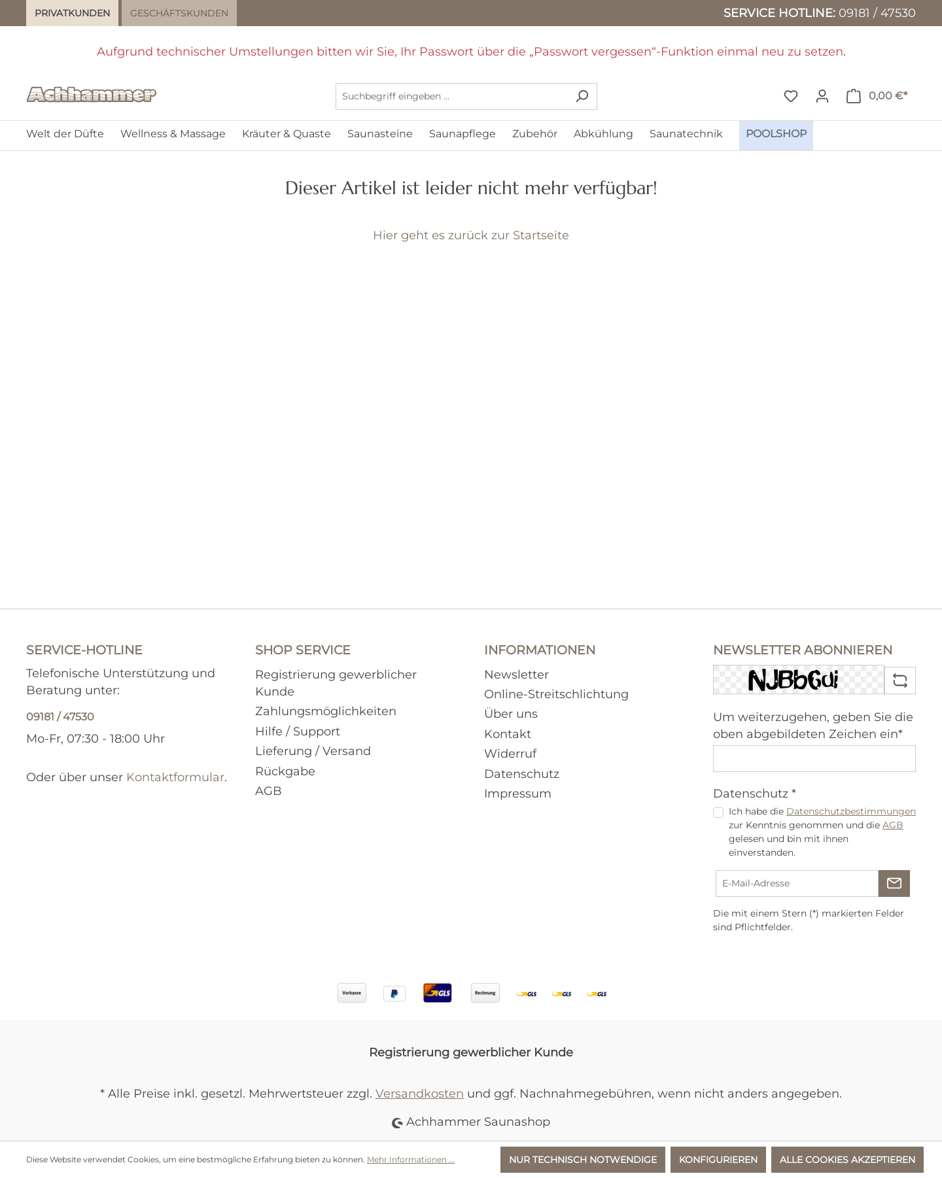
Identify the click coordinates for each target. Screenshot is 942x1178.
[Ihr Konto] (822, 96)
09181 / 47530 (877, 13)
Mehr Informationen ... (411, 1159)
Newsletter (516, 674)
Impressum (517, 793)
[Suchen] (582, 96)
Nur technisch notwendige (583, 1160)
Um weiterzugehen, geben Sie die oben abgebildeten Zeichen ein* (813, 725)
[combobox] (451, 96)
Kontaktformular (175, 777)
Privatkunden (72, 13)
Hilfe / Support (297, 731)
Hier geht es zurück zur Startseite (471, 235)
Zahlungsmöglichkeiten (325, 711)
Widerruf (510, 753)
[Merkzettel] (791, 96)
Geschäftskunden (179, 13)
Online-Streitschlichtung (556, 694)
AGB (268, 791)
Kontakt (507, 734)
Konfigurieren (718, 1160)
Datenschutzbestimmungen (851, 811)
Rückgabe (285, 771)
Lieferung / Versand (313, 751)
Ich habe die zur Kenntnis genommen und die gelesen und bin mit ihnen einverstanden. (822, 831)
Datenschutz (521, 774)
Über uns (511, 713)
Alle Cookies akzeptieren (847, 1160)
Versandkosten (419, 1093)
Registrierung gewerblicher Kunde (471, 1052)
